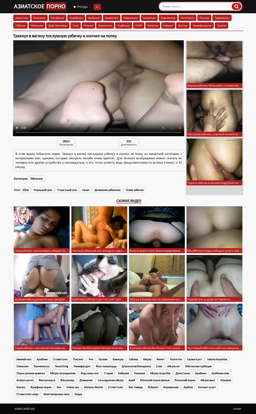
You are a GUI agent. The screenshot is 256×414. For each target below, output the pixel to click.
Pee (91, 359)
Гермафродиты (202, 25)
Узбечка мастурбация (198, 366)
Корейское (76, 18)
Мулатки (152, 25)
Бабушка (123, 373)
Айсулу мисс (208, 380)
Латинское (187, 18)
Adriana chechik (93, 387)
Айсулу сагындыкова (63, 373)
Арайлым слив (220, 373)
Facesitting (61, 366)
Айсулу (147, 359)
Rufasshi (153, 387)
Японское (40, 18)
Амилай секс (23, 359)
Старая (108, 373)
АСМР (138, 25)
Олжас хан (72, 387)
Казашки (139, 373)
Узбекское (37, 25)
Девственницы (57, 25)
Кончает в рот (207, 387)
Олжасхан (22, 366)
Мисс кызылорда (106, 366)
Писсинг (78, 359)
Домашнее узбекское (108, 190)
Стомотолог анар (27, 394)
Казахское (149, 18)
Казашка (225, 380)
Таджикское (221, 18)
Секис (85, 190)
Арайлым (200, 373)
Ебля (25, 190)
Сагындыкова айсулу (110, 380)
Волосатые (105, 25)
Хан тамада (136, 387)
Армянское (111, 18)
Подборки (123, 25)
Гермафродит (82, 366)
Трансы (221, 25)
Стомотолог (115, 387)
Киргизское (168, 18)
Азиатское (40, 6)
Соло (76, 25)
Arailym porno (25, 380)
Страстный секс (67, 190)
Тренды (80, 7)
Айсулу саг (173, 366)
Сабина (133, 359)
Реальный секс (43, 190)
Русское (204, 18)
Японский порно (185, 380)
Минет (161, 359)
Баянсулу (118, 359)
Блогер (20, 387)
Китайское (57, 18)
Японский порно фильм (154, 380)
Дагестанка (183, 373)
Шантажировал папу (56, 394)
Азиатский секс (25, 409)
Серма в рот (194, 359)
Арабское (94, 18)
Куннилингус (42, 366)
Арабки (188, 387)
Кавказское (131, 18)
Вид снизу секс (90, 373)
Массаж (182, 25)
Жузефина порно (40, 387)
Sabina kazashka (217, 359)
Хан (59, 387)
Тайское (20, 25)
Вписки (88, 25)
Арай (132, 380)
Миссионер (67, 380)
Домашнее (85, 380)
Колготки (176, 359)
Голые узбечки (134, 190)
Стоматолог (60, 359)
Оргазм (102, 359)
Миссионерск (47, 380)
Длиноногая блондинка (136, 366)
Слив (159, 366)
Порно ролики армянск (30, 373)
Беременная (170, 387)
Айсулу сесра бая (160, 373)
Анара (78, 394)
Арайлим (42, 359)
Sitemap (237, 408)
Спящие (168, 25)
